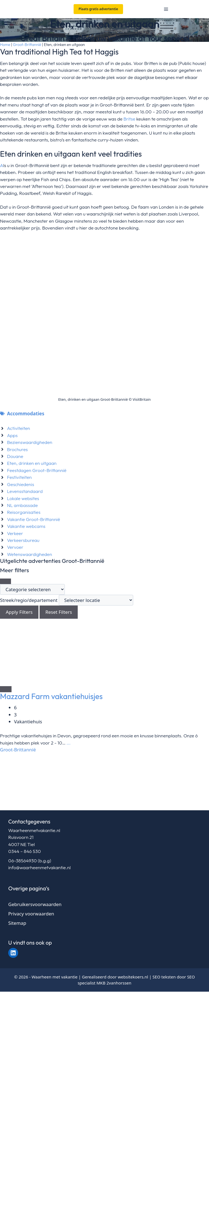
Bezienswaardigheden (29, 442)
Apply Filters (19, 612)
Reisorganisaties (23, 512)
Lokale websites (23, 498)
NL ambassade (22, 505)
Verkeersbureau (23, 540)
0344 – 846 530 (24, 851)
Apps (12, 435)
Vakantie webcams (26, 526)
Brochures (17, 449)
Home (5, 44)
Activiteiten (18, 428)
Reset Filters (58, 612)
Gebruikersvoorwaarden (35, 904)
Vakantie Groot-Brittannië (33, 519)
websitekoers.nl (133, 977)
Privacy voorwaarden (31, 913)
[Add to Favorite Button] (6, 689)
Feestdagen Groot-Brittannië (36, 470)
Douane (15, 456)
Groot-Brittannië (27, 44)
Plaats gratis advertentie (98, 9)
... (68, 743)
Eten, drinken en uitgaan (31, 463)
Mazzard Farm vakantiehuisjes (51, 696)
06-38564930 (22, 860)
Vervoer (15, 547)
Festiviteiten (19, 477)
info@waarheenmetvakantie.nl (39, 867)
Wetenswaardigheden (29, 554)
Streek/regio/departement (28, 600)
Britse (129, 119)
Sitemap (17, 923)
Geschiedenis (20, 484)
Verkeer (15, 533)
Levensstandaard (25, 491)
